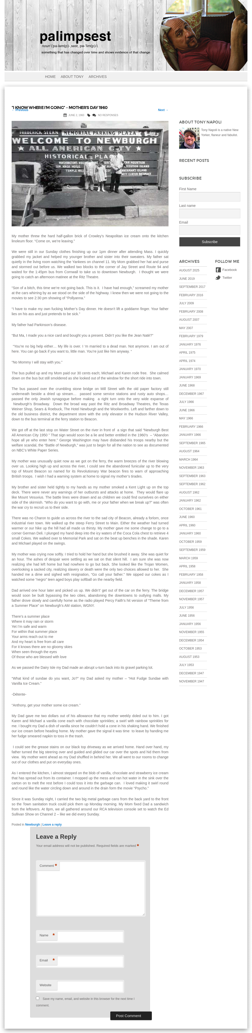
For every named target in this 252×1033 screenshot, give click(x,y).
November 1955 (191, 632)
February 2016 (191, 295)
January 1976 (190, 344)
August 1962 (189, 492)
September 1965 (192, 443)
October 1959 (190, 542)
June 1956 (187, 615)
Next (163, 110)
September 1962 (192, 484)
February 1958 (191, 574)
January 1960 (190, 533)
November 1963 (191, 467)
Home (50, 77)
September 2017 (192, 287)
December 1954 (191, 640)
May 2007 (186, 328)
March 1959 (188, 558)
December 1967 (191, 394)
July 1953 (186, 665)
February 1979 (191, 336)
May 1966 (186, 418)
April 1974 (187, 361)
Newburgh (32, 824)
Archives (98, 77)
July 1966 (186, 402)
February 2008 (191, 311)
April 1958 (187, 566)
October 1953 (190, 648)
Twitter (227, 277)
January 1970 (190, 369)
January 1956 (190, 624)
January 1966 (190, 435)
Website (45, 985)
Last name (187, 206)
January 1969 (190, 377)
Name (47, 935)
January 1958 (190, 583)
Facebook (229, 270)
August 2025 (189, 270)
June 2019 (187, 279)
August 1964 (189, 451)
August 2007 (189, 319)
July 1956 (186, 607)
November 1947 (191, 681)
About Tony (72, 77)
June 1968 (187, 385)
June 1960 (187, 517)
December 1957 (191, 591)
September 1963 (192, 476)
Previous (20, 110)
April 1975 (187, 352)
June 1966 (187, 410)
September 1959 (192, 550)
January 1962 (190, 500)
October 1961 (190, 509)
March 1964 (188, 459)
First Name (187, 189)
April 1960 (187, 525)
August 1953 (189, 657)
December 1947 (191, 673)
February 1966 (191, 426)
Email (47, 960)
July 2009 (186, 303)
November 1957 (191, 599)
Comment (48, 866)
